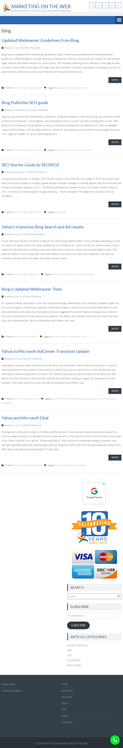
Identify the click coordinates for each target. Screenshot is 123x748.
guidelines (65, 87)
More (115, 79)
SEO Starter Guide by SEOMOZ (30, 164)
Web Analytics (62, 336)
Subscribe (78, 625)
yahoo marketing (77, 465)
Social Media (74, 660)
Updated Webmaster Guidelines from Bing (40, 40)
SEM (69, 650)
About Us (66, 690)
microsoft (104, 398)
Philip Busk (35, 47)
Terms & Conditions (12, 690)
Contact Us (67, 722)
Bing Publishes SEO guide (25, 102)
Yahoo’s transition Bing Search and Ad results (43, 226)
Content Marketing (77, 645)
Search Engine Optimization (28, 87)
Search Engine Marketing (26, 274)
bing (57, 87)
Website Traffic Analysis (26, 336)
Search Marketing (85, 274)
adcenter (56, 274)
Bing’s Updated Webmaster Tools (32, 289)
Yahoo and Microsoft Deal (25, 417)
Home (65, 684)
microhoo (71, 274)
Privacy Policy (8, 684)
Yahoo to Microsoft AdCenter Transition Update (45, 351)
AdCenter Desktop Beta (73, 398)
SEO (72, 150)
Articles (65, 715)
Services (66, 696)
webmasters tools (78, 87)
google (63, 212)
